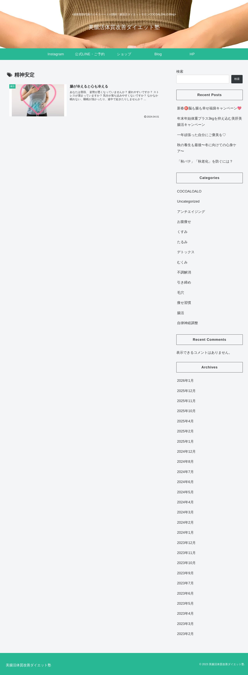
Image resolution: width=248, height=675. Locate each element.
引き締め (184, 282)
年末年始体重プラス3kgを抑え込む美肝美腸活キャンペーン (209, 122)
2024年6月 (185, 482)
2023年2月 (185, 634)
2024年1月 (185, 532)
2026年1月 (185, 381)
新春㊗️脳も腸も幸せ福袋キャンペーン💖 (209, 108)
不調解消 (184, 272)
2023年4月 (185, 613)
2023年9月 (185, 573)
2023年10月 (186, 563)
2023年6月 (185, 593)
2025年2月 (185, 431)
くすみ (182, 232)
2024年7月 (185, 472)
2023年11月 (186, 553)
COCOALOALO (189, 191)
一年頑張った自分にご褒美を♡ (201, 135)
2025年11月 (186, 401)
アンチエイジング (191, 212)
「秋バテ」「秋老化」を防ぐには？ (205, 161)
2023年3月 (185, 624)
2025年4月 (185, 421)
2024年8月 (185, 462)
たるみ (182, 242)
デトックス (186, 252)
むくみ (182, 262)
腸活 (180, 313)
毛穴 (180, 293)
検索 (179, 71)
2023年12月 (186, 543)
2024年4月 (185, 502)
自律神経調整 (187, 323)
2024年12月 (186, 451)
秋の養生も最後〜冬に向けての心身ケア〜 (206, 148)
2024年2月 (185, 522)
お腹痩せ (184, 222)
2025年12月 (186, 391)
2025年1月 (185, 441)
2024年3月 (185, 512)
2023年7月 (185, 583)
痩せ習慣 (184, 303)
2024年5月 (185, 492)
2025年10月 (186, 411)
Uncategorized (188, 201)
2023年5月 (185, 603)
